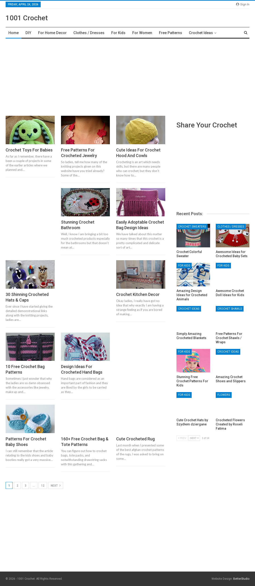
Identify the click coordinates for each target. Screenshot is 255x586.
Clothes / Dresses (88, 33)
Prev (182, 437)
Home (13, 33)
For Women (142, 33)
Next (56, 485)
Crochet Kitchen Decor (138, 294)
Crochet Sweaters (192, 226)
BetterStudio (241, 578)
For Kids (118, 33)
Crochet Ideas (201, 33)
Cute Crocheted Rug (135, 438)
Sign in (242, 4)
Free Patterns (170, 33)
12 (42, 485)
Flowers (223, 395)
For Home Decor (52, 33)
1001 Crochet (27, 18)
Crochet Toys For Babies (29, 149)
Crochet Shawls (229, 308)
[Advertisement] (127, 76)
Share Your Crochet (206, 125)
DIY (28, 33)
